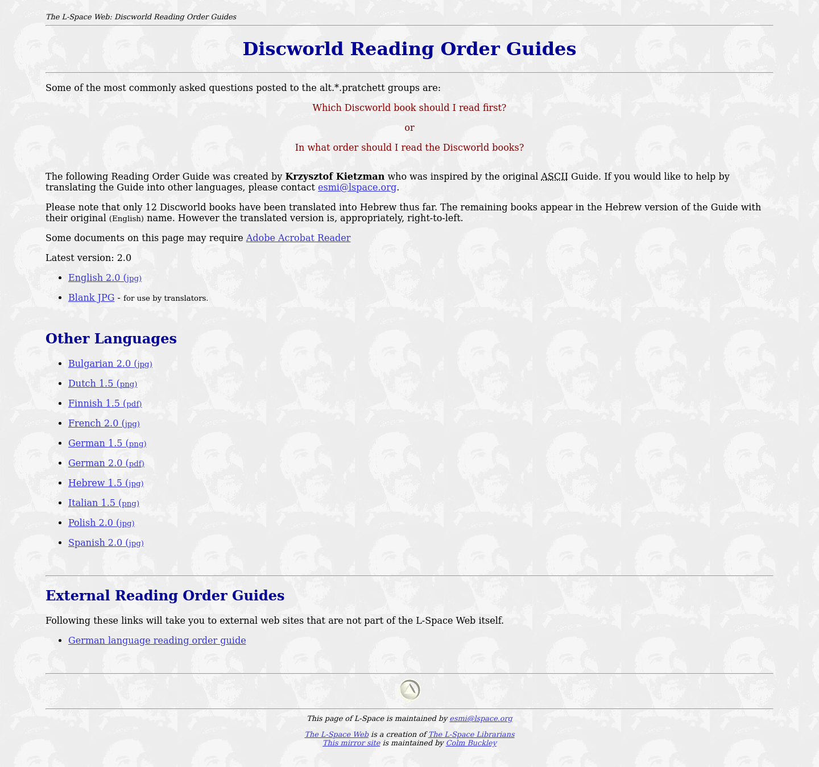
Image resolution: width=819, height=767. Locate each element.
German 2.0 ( (106, 463)
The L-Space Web (336, 734)
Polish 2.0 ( (101, 522)
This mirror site (351, 743)
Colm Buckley (471, 743)
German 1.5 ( (107, 443)
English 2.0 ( (105, 277)
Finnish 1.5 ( (105, 403)
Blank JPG (91, 297)
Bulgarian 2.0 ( (110, 363)
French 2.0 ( (104, 423)
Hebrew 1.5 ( (106, 483)
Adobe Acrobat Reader (298, 238)
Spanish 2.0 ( (106, 542)
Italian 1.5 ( (103, 502)
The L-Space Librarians (471, 734)
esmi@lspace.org (357, 187)
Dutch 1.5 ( (103, 383)
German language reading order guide (157, 640)
